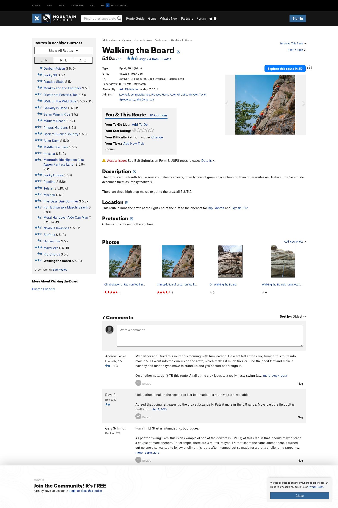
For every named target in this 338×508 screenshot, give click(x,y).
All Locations (110, 40)
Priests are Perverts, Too (61, 95)
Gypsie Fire (52, 241)
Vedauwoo (161, 40)
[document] (299, 490)
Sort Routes (60, 269)
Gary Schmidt (115, 428)
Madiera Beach (55, 121)
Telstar (48, 188)
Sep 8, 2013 (159, 409)
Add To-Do (140, 124)
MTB (49, 5)
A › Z (82, 60)
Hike (62, 5)
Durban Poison (54, 68)
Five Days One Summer (61, 201)
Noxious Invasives (56, 228)
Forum (201, 18)
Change (157, 137)
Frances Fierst (160, 94)
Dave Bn (111, 395)
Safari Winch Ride (57, 114)
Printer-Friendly (43, 289)
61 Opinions (158, 115)
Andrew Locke (115, 356)
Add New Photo (295, 241)
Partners (187, 18)
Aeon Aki (175, 94)
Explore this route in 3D (285, 69)
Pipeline (49, 181)
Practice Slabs (54, 81)
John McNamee (140, 94)
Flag (300, 383)
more (266, 375)
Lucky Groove (53, 175)
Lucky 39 (50, 75)
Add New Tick (133, 143)
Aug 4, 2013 (279, 375)
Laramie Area (143, 40)
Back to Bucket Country (61, 134)
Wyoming (126, 40)
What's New (169, 18)
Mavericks (51, 248)
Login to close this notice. (86, 490)
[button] (229, 105)
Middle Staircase (56, 147)
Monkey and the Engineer (62, 88)
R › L (63, 60)
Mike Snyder (190, 94)
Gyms (152, 18)
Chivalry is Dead (55, 108)
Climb (36, 5)
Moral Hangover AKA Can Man (66, 217)
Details (208, 160)
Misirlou (49, 195)
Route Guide (135, 18)
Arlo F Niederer (128, 89)
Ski (92, 5)
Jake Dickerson (144, 99)
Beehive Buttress (181, 40)
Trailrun (77, 5)
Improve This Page (293, 43)
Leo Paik (124, 94)
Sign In (298, 18)
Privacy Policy (315, 487)
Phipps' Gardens (56, 127)
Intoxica (49, 153)
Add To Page (297, 50)
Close (300, 495)
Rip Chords (52, 254)
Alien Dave (51, 141)
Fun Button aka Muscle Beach (66, 207)
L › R (44, 60)
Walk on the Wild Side (60, 101)
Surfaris (49, 235)
